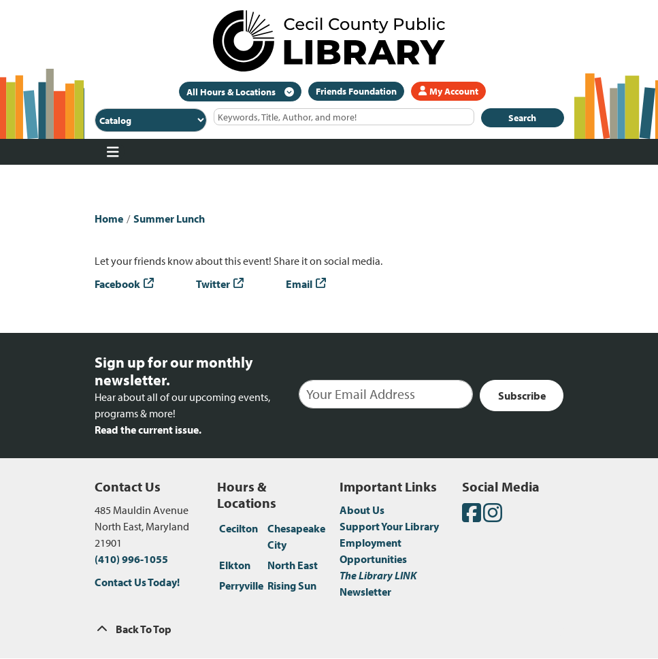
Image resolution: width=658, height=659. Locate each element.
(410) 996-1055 (131, 559)
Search (522, 118)
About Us (362, 510)
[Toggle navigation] (113, 151)
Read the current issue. (148, 429)
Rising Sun (291, 585)
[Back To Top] (329, 629)
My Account (448, 91)
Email (299, 284)
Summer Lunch (169, 218)
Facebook (117, 284)
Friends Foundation (356, 91)
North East (292, 565)
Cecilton (238, 528)
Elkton (234, 565)
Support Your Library (389, 526)
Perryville (241, 585)
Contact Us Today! (137, 582)
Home (109, 218)
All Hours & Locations (232, 92)
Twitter (213, 284)
